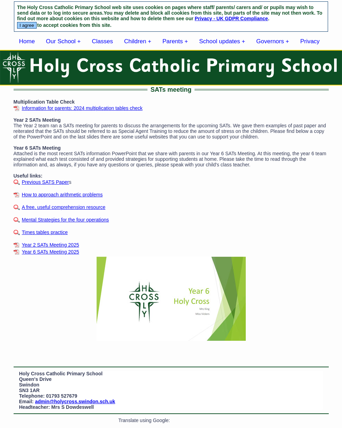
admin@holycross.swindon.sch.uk (75, 401)
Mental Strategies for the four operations (65, 220)
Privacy (310, 41)
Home (27, 41)
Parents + (175, 41)
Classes (102, 41)
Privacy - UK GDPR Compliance (231, 18)
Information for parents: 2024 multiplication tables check (82, 108)
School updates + (222, 41)
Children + (137, 41)
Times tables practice (45, 232)
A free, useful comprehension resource (64, 207)
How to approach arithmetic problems (62, 194)
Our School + (63, 41)
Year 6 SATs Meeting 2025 (50, 252)
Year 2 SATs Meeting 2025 (50, 245)
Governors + (272, 41)
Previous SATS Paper (45, 182)
